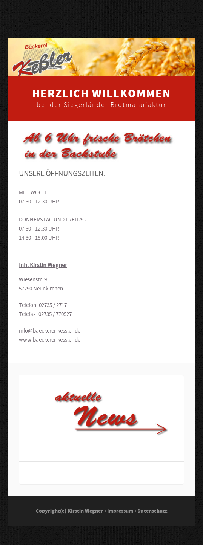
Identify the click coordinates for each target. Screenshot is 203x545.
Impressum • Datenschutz (137, 510)
